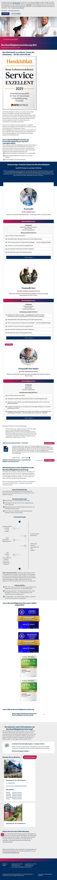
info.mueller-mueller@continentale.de (17, 786)
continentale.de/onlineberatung (11, 852)
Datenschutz (22, 6)
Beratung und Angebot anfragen (20, 751)
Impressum (4, 10)
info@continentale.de (18, 875)
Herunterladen (48, 443)
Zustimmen (5, 13)
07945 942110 (11, 783)
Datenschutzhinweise (13, 10)
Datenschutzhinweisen (18, 8)
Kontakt (40, 875)
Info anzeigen (38, 460)
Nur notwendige (16, 13)
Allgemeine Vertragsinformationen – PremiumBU (15, 443)
